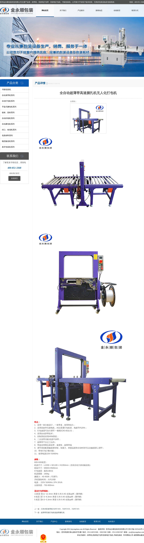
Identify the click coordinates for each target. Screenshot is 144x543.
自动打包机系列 (8, 101)
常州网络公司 (128, 535)
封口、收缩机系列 (9, 130)
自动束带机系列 (8, 95)
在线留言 (117, 10)
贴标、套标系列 (8, 112)
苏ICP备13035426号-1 (136, 529)
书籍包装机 (6, 89)
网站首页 (45, 10)
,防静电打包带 (97, 535)
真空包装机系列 (8, 147)
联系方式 (135, 10)
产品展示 (81, 10)
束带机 (89, 535)
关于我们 (63, 10)
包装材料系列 (7, 135)
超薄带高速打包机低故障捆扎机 (53, 512)
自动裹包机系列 (8, 124)
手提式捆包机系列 (9, 107)
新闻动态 (99, 10)
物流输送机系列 (8, 141)
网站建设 (140, 535)
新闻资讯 (68, 521)
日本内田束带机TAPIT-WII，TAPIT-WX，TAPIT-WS (60, 509)
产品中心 (54, 521)
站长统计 (111, 521)
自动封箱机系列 (8, 118)
